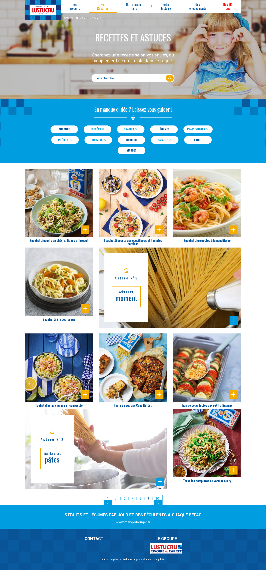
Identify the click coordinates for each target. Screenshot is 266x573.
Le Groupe (166, 542)
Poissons (98, 141)
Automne (62, 129)
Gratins (128, 129)
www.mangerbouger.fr (133, 525)
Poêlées (65, 141)
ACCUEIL (69, 18)
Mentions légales (108, 562)
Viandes (131, 152)
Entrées (95, 129)
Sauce (198, 141)
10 (157, 501)
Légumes (161, 129)
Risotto (131, 141)
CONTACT (94, 542)
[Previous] (108, 506)
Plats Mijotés (198, 129)
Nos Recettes (83, 18)
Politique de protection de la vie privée (144, 562)
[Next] (158, 506)
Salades (164, 141)
